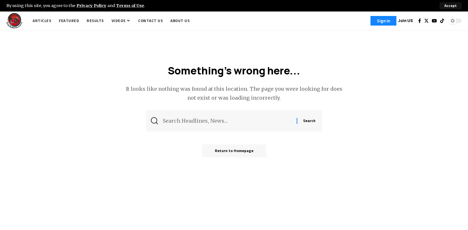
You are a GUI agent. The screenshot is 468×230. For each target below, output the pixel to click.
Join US (405, 20)
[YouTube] (434, 20)
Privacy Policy (91, 5)
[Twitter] (426, 20)
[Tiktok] (442, 20)
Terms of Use (130, 5)
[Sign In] (383, 21)
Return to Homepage (234, 151)
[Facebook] (420, 20)
